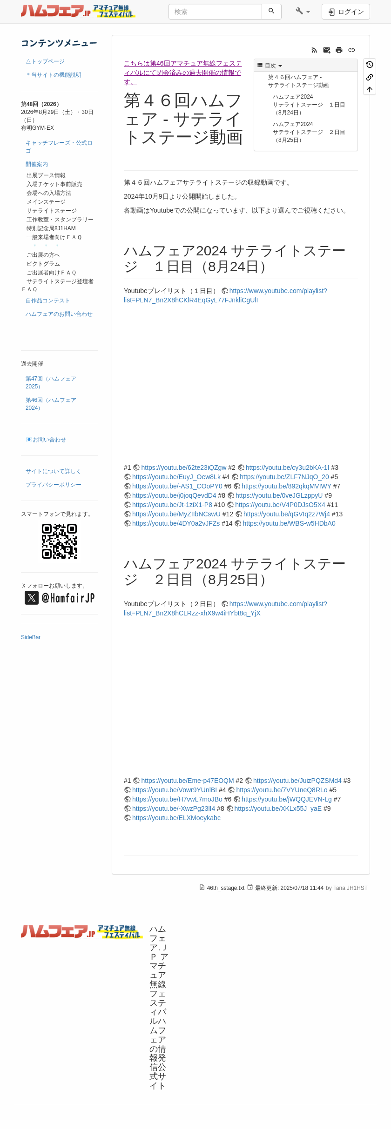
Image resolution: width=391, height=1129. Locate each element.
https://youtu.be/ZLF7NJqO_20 (284, 477)
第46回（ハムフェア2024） (51, 404)
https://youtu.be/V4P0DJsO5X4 (280, 504)
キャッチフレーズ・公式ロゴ (59, 147)
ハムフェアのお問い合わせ (59, 314)
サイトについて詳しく (53, 471)
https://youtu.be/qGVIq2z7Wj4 (286, 514)
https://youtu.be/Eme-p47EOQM (187, 780)
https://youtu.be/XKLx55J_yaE (278, 808)
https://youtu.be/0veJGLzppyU (279, 495)
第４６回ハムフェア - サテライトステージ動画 (299, 81)
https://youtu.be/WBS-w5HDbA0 (289, 523)
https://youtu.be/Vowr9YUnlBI (174, 790)
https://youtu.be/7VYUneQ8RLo (281, 790)
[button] (303, 11)
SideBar (30, 637)
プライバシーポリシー (53, 484)
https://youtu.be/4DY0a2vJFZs (176, 523)
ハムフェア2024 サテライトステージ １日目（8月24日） (309, 105)
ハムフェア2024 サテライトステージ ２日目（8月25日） (309, 132)
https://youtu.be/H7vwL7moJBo (177, 799)
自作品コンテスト (48, 300)
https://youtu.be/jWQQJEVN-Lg (287, 799)
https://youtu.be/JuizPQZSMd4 (297, 780)
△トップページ (45, 61)
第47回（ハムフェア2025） (51, 382)
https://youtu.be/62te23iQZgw (183, 467)
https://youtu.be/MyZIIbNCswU (176, 514)
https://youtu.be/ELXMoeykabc (176, 818)
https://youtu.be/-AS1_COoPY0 (177, 486)
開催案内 (37, 164)
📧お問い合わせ (46, 439)
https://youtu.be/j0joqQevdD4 (174, 495)
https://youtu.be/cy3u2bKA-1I (288, 467)
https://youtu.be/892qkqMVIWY (286, 486)
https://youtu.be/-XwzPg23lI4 (173, 808)
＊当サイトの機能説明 (53, 75)
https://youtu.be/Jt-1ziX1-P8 (172, 504)
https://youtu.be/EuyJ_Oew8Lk (176, 477)
